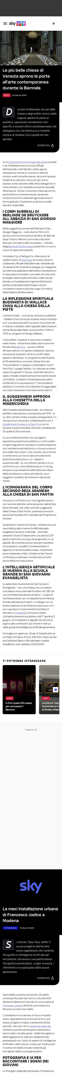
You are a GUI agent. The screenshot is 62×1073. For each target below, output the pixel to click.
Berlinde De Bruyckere (21, 246)
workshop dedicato (40, 1026)
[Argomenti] (53, 23)
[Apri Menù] (5, 23)
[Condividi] (45, 145)
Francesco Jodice (12, 1005)
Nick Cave (26, 259)
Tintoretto (20, 612)
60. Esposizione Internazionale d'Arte (27, 162)
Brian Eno (20, 347)
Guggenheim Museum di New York (22, 424)
